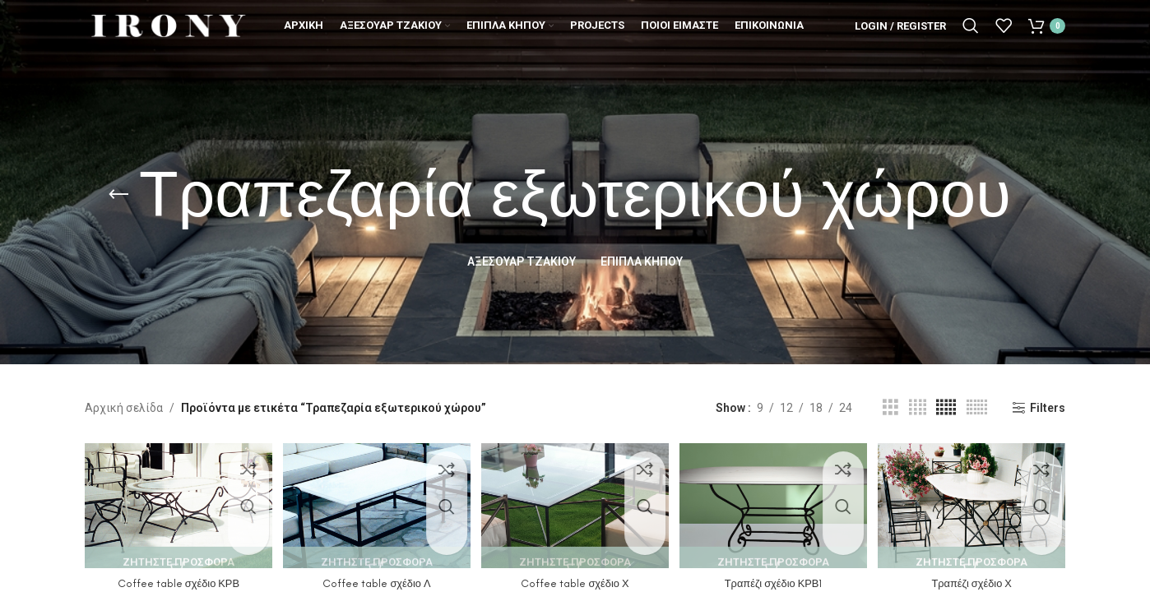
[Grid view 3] (890, 407)
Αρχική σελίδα (124, 407)
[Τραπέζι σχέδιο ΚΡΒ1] (776, 502)
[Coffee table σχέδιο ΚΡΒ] (173, 502)
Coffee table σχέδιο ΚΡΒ (173, 576)
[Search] (970, 37)
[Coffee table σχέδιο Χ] (575, 502)
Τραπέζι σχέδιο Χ (977, 576)
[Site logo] (167, 36)
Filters (1047, 407)
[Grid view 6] (977, 407)
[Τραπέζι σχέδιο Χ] (977, 502)
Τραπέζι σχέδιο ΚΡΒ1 (775, 576)
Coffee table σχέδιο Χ (574, 576)
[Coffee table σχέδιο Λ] (373, 502)
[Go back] (118, 194)
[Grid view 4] (917, 407)
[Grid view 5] (946, 407)
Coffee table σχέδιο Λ (374, 576)
